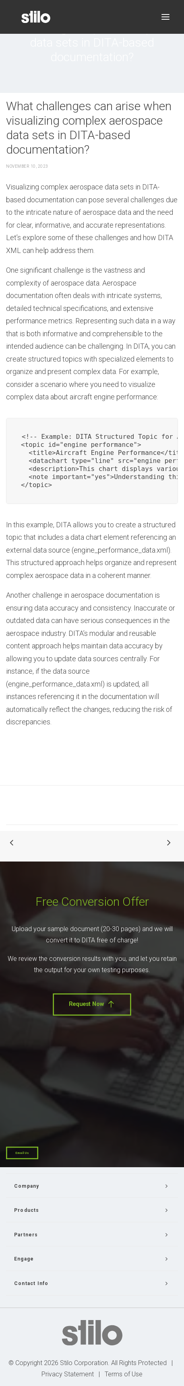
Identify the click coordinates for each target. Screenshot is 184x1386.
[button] (165, 17)
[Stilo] (35, 17)
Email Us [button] (22, 1153)
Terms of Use (124, 1374)
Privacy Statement (67, 1374)
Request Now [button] (92, 1004)
